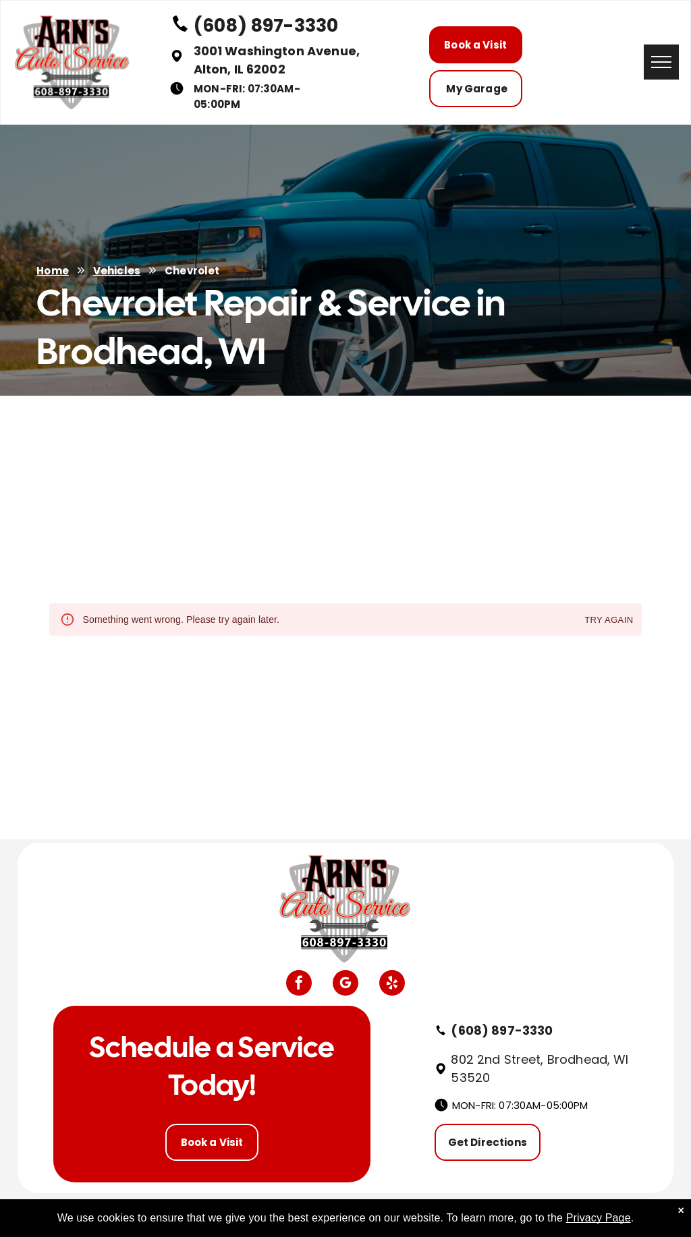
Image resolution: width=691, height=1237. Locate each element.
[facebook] (299, 984)
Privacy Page (598, 1218)
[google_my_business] (345, 984)
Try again (608, 620)
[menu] (661, 62)
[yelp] (392, 984)
